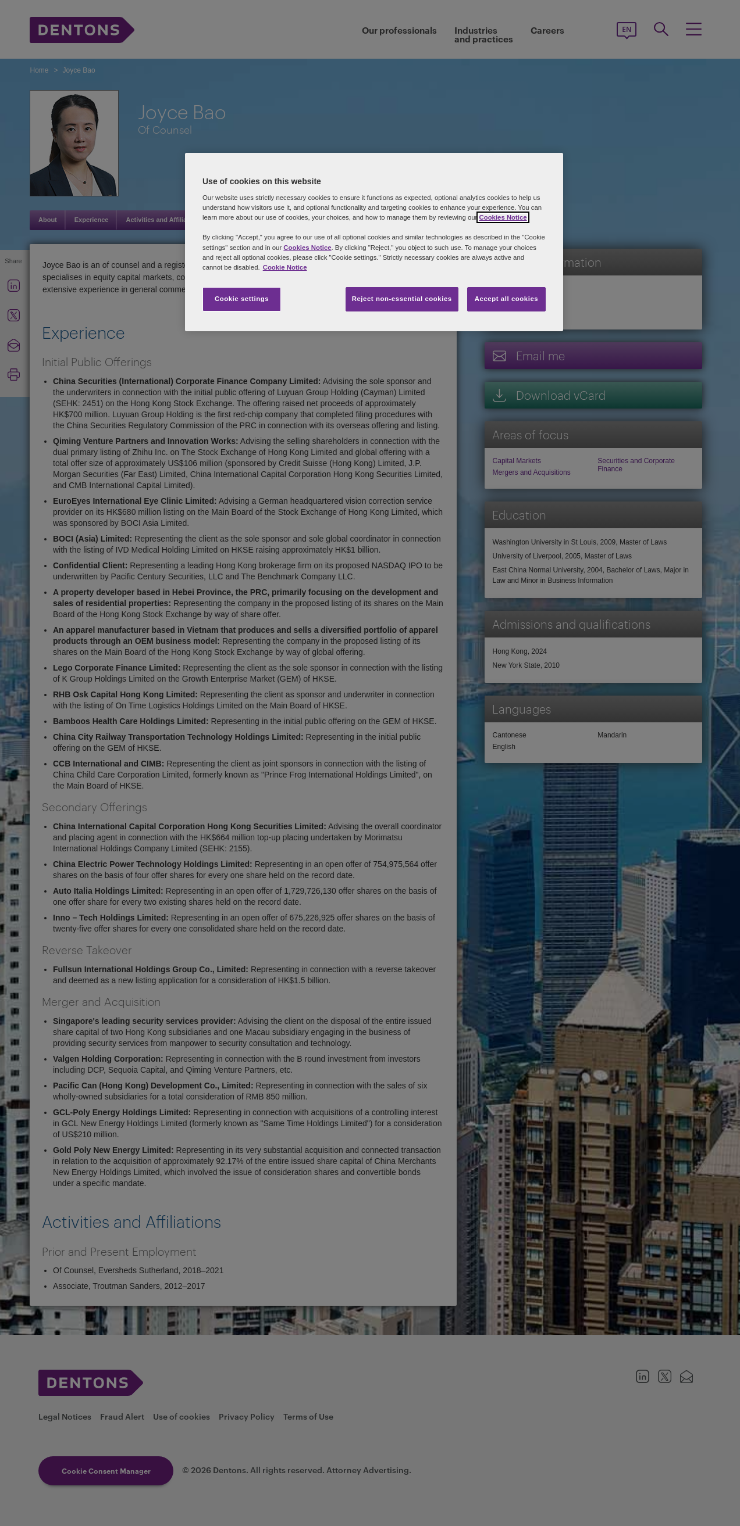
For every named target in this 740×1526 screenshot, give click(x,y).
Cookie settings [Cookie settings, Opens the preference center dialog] (242, 298)
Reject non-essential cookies (402, 298)
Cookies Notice (502, 217)
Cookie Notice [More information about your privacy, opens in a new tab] (285, 267)
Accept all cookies (507, 298)
